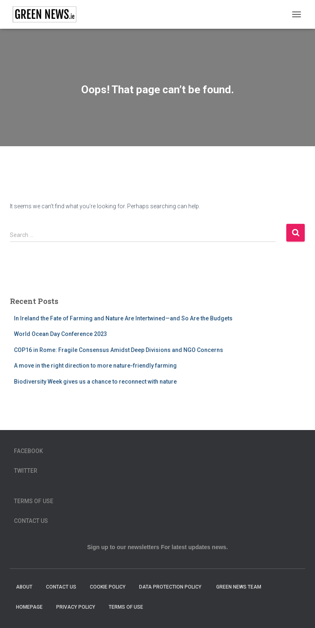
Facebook (28, 451)
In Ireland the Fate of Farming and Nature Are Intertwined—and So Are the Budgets (123, 318)
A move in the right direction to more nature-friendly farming (95, 365)
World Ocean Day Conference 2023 (60, 334)
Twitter (25, 470)
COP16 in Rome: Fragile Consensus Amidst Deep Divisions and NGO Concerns (118, 350)
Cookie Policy (108, 587)
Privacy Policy (75, 607)
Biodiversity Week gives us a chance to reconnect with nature (95, 381)
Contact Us (31, 521)
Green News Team (238, 587)
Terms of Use (33, 501)
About (24, 587)
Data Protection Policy (171, 587)
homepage (29, 607)
